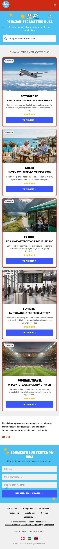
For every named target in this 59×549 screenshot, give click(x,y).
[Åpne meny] (55, 5)
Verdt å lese (30, 513)
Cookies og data (20, 531)
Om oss (44, 513)
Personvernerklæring (37, 531)
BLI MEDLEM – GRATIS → (29, 493)
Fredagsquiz (13, 513)
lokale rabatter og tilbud (31, 525)
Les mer (7, 437)
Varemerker (43, 509)
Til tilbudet (29, 120)
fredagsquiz (49, 525)
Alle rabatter (12, 509)
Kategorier (28, 509)
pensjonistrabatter (12, 525)
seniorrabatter (37, 522)
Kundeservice (30, 517)
